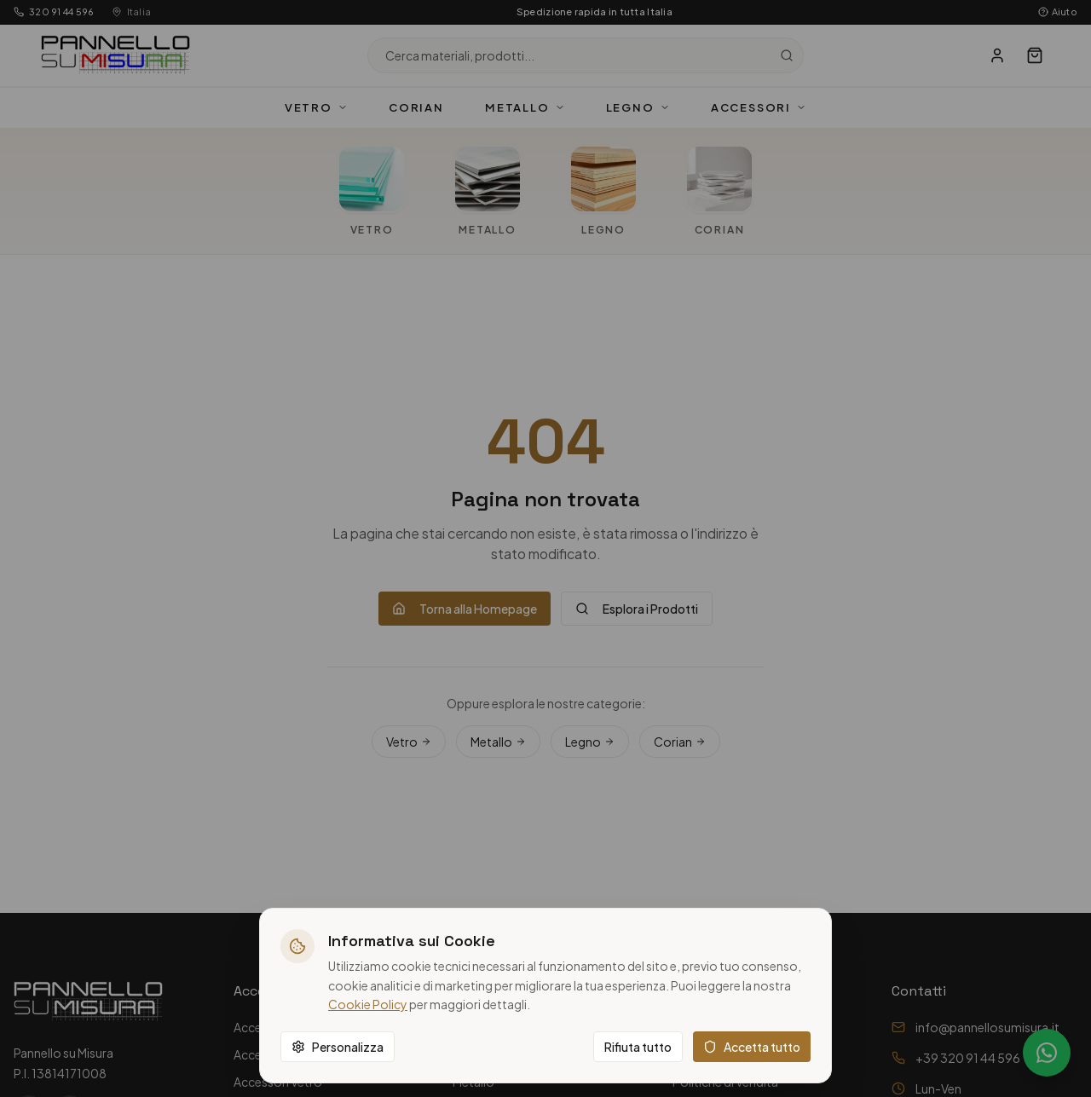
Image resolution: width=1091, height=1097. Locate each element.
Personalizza (338, 1046)
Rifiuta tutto (638, 1046)
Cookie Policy (367, 1004)
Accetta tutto (751, 1046)
